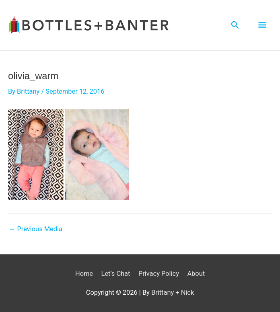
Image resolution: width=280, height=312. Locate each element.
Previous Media (35, 229)
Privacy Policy (158, 273)
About (196, 273)
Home (84, 273)
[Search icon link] (235, 25)
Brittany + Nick (172, 292)
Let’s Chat (115, 273)
